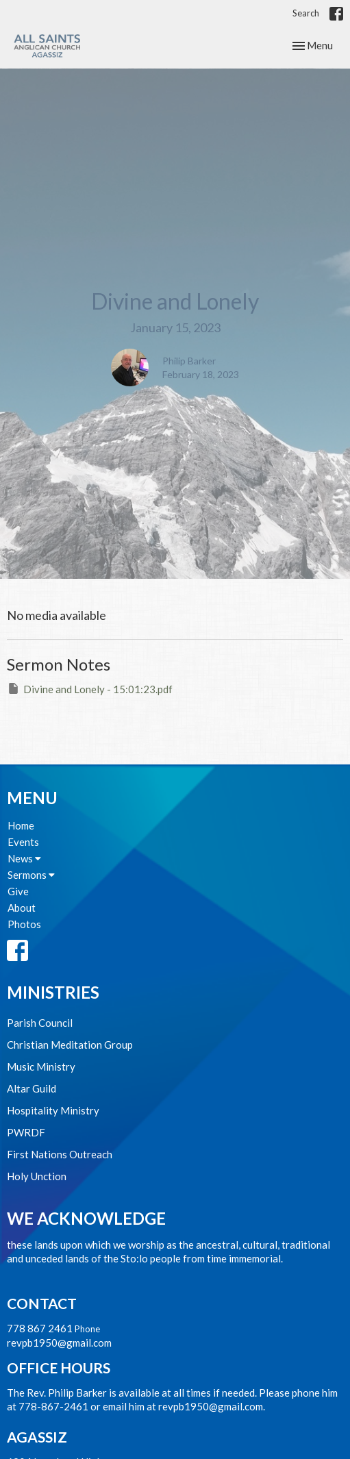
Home (21, 825)
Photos (24, 924)
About (22, 907)
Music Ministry (41, 1066)
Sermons (31, 875)
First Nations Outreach (59, 1154)
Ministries (53, 992)
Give (18, 891)
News (24, 858)
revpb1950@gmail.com (59, 1342)
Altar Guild (31, 1088)
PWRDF (26, 1132)
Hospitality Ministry (53, 1110)
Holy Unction (36, 1176)
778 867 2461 (40, 1328)
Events (23, 842)
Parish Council (40, 1023)
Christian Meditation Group (70, 1044)
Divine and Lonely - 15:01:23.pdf (90, 688)
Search (305, 13)
